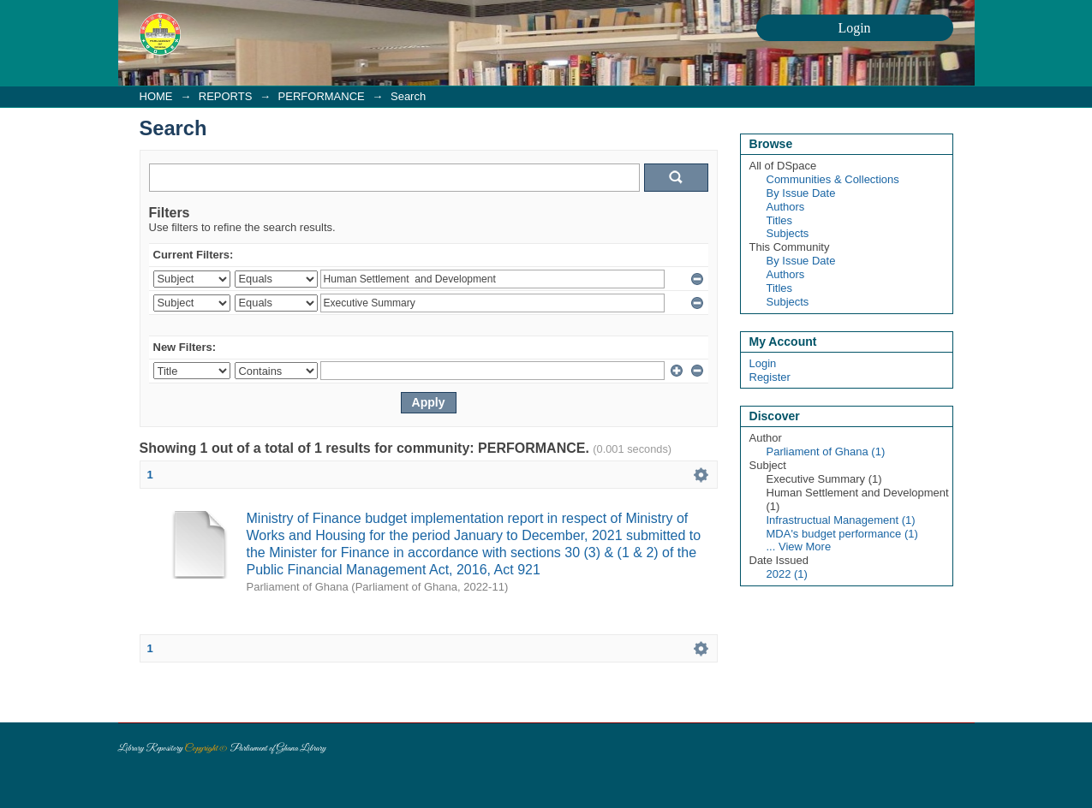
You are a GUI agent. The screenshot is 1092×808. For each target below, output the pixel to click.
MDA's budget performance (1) (842, 533)
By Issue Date (801, 193)
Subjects (788, 233)
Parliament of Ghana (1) (826, 451)
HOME (156, 96)
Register (770, 377)
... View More (799, 546)
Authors (786, 206)
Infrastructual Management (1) (841, 520)
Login (763, 363)
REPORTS (226, 96)
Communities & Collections (833, 179)
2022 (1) (787, 573)
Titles (780, 220)
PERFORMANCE (321, 96)
